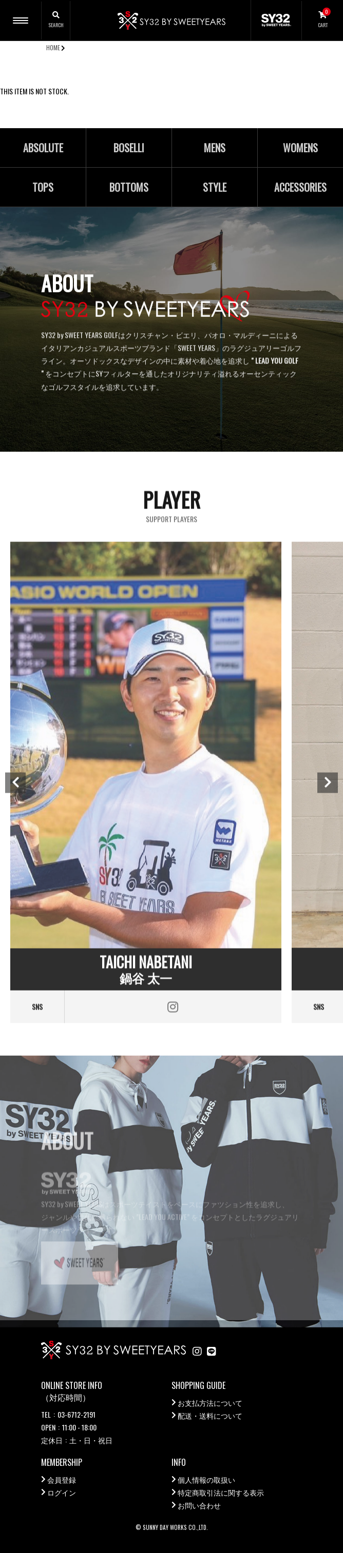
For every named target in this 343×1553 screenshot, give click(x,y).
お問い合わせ (199, 1505)
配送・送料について (210, 1415)
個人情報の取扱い (206, 1479)
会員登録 (61, 1479)
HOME (53, 47)
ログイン (61, 1492)
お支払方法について (210, 1402)
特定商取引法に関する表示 (221, 1492)
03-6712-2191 (77, 1414)
